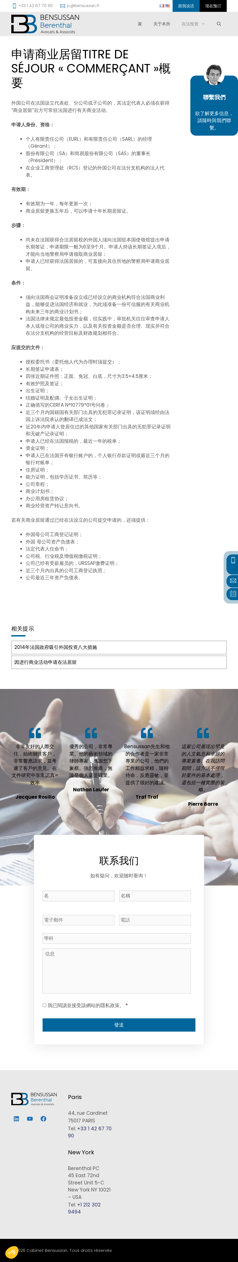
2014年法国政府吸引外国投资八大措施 (55, 647)
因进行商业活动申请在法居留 (45, 662)
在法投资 (196, 24)
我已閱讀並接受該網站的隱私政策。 (88, 1005)
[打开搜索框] (219, 24)
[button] (12, 1252)
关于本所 (161, 24)
